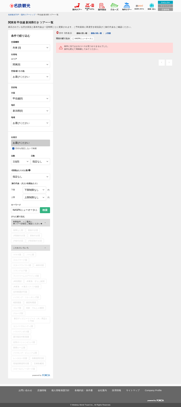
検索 (44, 210)
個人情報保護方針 (60, 390)
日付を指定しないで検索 (26, 148)
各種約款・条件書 (84, 390)
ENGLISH (165, 2)
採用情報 (116, 390)
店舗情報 (165, 9)
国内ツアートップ (28, 15)
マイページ (165, 6)
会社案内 (102, 390)
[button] (30, 222)
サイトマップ (133, 390)
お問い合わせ (25, 390)
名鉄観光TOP (13, 15)
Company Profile (153, 390)
